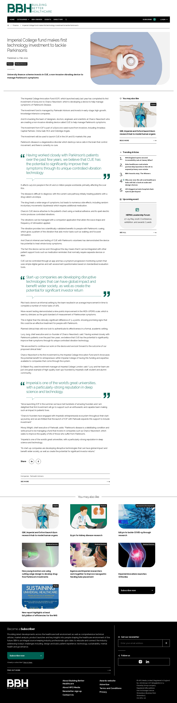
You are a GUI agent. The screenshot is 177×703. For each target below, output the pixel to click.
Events (48, 19)
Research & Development (145, 505)
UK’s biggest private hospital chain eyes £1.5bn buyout (139, 190)
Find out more (13, 670)
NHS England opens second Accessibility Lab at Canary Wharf (139, 159)
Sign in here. (27, 662)
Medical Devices (21, 64)
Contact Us (68, 695)
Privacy (103, 692)
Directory (58, 19)
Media (56, 586)
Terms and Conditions (111, 688)
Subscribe (149, 19)
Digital (153, 104)
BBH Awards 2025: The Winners (138, 173)
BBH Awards (37, 19)
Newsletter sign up (72, 691)
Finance (10, 64)
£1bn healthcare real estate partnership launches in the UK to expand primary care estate (139, 167)
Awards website (108, 681)
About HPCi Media (71, 687)
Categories (22, 19)
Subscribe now (128, 590)
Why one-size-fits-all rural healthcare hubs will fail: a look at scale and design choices (140, 182)
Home (12, 19)
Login (162, 19)
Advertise (104, 684)
